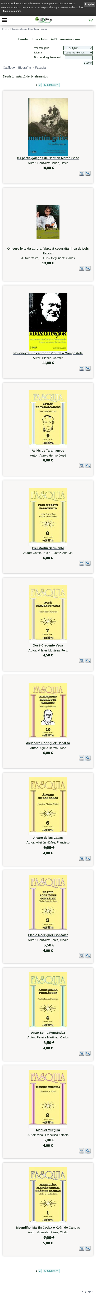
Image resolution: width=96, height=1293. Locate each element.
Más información (12, 11)
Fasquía (43, 29)
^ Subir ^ (87, 1237)
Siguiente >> (51, 84)
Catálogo (9, 67)
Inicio (4, 29)
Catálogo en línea (17, 29)
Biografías (33, 29)
